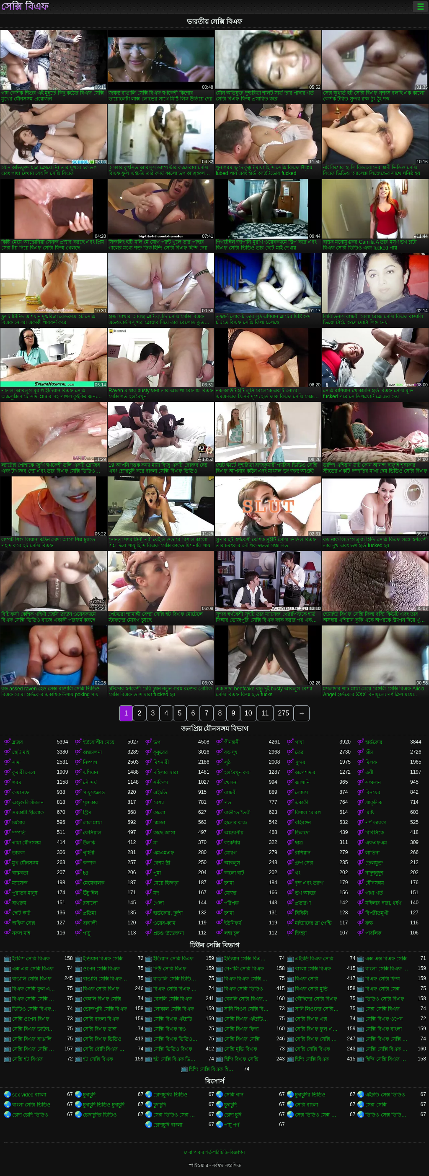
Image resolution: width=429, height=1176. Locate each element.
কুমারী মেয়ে (23, 772)
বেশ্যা (158, 802)
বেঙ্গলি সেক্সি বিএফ (172, 999)
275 (283, 713)
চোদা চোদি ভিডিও (30, 1115)
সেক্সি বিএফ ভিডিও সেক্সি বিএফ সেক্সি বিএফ (175, 1039)
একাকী (301, 802)
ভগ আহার (305, 893)
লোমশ (301, 792)
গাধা (299, 742)
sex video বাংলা (29, 1095)
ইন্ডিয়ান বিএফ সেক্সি (103, 959)
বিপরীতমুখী (376, 913)
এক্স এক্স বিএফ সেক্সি (386, 959)
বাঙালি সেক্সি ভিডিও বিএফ (175, 979)
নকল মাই (21, 933)
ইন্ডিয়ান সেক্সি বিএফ (173, 959)
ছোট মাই (20, 752)
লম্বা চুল (232, 933)
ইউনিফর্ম (232, 923)
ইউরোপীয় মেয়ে (98, 742)
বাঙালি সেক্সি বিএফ (32, 979)
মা (155, 843)
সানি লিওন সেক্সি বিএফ (246, 1009)
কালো (159, 813)
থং (297, 873)
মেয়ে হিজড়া (165, 883)
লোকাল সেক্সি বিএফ (173, 1009)
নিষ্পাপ (90, 762)
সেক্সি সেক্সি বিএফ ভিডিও (387, 1049)
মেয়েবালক (93, 883)
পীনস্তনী (232, 742)
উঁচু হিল (90, 893)
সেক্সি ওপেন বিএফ (30, 1019)
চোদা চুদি (232, 1115)
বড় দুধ (231, 752)
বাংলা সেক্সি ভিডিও (31, 1105)
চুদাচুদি (89, 1095)
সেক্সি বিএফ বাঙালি (32, 1039)
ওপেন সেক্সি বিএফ (101, 969)
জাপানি (302, 782)
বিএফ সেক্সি (306, 979)
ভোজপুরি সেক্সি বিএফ (105, 1009)
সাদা (16, 762)
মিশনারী (161, 762)
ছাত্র (299, 843)
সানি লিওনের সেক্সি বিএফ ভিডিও (317, 1009)
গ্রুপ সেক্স (304, 863)
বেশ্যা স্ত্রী (161, 863)
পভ (227, 802)
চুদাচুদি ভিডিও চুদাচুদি (104, 1105)
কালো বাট (234, 873)
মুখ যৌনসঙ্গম (25, 863)
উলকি (89, 843)
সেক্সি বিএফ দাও (169, 1029)
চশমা (229, 883)
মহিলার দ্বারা (165, 772)
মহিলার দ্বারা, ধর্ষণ (383, 903)
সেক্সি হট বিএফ (27, 1059)
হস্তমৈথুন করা (237, 772)
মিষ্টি (369, 813)
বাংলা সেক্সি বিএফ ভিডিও (387, 969)
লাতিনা (372, 853)
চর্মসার (18, 823)
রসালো (90, 903)
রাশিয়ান (302, 853)
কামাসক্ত (20, 792)
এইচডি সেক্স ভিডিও (385, 1095)
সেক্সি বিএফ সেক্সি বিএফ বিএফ (387, 1039)
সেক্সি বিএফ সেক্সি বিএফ (317, 1039)
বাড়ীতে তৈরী (237, 813)
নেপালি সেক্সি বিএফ (244, 969)
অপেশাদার (305, 772)
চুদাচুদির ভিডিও (310, 1095)
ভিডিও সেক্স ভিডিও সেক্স (387, 1115)
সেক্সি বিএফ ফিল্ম (241, 1029)
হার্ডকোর (373, 742)
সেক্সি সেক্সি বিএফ (313, 1049)
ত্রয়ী (369, 772)
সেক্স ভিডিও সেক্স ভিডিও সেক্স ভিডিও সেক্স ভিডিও (317, 1115)
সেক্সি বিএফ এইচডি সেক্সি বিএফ (246, 1019)
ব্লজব (17, 742)
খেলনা (231, 782)
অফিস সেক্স (23, 923)
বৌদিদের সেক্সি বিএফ (316, 999)
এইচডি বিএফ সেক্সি (314, 959)
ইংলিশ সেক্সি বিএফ (31, 959)
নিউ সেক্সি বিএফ (169, 969)
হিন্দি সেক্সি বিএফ (312, 1059)
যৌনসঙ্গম (374, 883)
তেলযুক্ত (374, 863)
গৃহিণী (88, 853)
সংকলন (373, 782)
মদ (156, 893)
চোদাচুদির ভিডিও (170, 1095)
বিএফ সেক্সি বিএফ (101, 989)
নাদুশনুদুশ (374, 873)
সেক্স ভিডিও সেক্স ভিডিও (175, 1115)
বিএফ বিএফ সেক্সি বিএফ (246, 979)
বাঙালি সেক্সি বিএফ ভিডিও (105, 979)
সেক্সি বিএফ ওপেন (384, 1019)
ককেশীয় (232, 843)
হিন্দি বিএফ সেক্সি (241, 1059)
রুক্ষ (369, 923)
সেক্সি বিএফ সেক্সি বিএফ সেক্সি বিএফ (34, 1049)
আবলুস (232, 863)
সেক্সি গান (233, 1095)
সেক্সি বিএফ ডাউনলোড (34, 1029)
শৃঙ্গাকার (90, 802)
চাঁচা (369, 752)
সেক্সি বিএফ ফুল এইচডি (317, 1029)
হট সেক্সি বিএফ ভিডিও (175, 1059)
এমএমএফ (163, 853)
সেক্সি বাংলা (306, 1105)
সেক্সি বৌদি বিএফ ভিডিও (105, 1049)
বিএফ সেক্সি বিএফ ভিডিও (175, 989)
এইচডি (160, 792)
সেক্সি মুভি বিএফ (240, 1049)
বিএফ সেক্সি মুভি (311, 989)
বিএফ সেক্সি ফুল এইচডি (34, 989)
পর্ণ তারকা (375, 823)
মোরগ (230, 853)
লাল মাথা (92, 823)
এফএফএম (376, 843)
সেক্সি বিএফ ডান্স (100, 1029)
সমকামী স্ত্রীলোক (28, 813)
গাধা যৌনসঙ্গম (26, 843)
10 (248, 713)
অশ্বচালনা (92, 752)
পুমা (157, 873)
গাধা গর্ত (373, 893)
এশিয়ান (90, 772)
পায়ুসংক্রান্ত (94, 792)
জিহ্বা (301, 933)
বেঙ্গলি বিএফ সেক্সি (102, 999)
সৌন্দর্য (90, 782)
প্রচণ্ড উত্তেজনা (168, 933)
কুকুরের (160, 752)
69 (85, 873)
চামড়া (159, 823)
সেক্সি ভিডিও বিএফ (172, 1049)
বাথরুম (19, 903)
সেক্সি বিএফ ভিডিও (102, 1039)
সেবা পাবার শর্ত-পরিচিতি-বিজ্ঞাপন (214, 1152)
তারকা (18, 853)
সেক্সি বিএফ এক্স (311, 1019)
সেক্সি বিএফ (25, 6)
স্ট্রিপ (87, 813)
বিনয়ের (372, 792)
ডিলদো (302, 833)
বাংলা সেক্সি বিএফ (313, 969)
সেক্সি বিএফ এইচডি (172, 1019)
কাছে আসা (164, 833)
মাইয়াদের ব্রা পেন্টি (313, 923)
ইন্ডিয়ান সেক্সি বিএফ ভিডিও (246, 959)
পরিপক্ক (231, 903)
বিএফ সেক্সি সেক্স (382, 989)
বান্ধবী (230, 792)
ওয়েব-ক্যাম (164, 923)
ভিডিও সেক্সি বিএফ (384, 999)
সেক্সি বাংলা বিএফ (101, 1019)
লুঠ (227, 762)
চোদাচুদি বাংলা (167, 1125)
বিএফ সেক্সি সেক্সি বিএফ (34, 999)
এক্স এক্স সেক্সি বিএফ (33, 969)
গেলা (158, 903)
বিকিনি (301, 913)
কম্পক (89, 863)
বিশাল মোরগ (308, 813)
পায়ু (86, 933)
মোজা (230, 893)
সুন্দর (300, 762)
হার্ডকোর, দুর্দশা (168, 913)
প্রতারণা (303, 903)
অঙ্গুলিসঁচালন (28, 802)
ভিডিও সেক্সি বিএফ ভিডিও (34, 1009)
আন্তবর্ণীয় (233, 833)
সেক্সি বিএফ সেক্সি (242, 1039)
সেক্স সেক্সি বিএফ (382, 1009)
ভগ (156, 742)
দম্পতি (19, 833)
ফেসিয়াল (92, 833)
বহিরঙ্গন (303, 823)
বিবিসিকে (374, 833)
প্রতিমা (89, 913)
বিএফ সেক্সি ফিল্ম (382, 979)
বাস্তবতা (20, 873)
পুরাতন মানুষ (25, 893)
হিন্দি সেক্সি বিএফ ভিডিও (387, 1059)
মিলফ (371, 762)
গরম (16, 782)
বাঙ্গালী (90, 923)
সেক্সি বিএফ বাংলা (383, 1029)
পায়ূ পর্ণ (231, 1125)
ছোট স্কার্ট (21, 913)
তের (299, 752)
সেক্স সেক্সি (375, 1105)
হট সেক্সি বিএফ (98, 1059)
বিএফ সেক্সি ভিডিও (243, 989)
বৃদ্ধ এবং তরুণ (309, 883)
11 (265, 713)
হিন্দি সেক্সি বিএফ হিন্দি (211, 1069)
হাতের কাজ (235, 823)
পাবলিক (373, 933)
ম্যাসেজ (20, 883)
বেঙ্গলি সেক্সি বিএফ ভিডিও (246, 999)
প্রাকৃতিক (373, 802)
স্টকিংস (160, 782)
